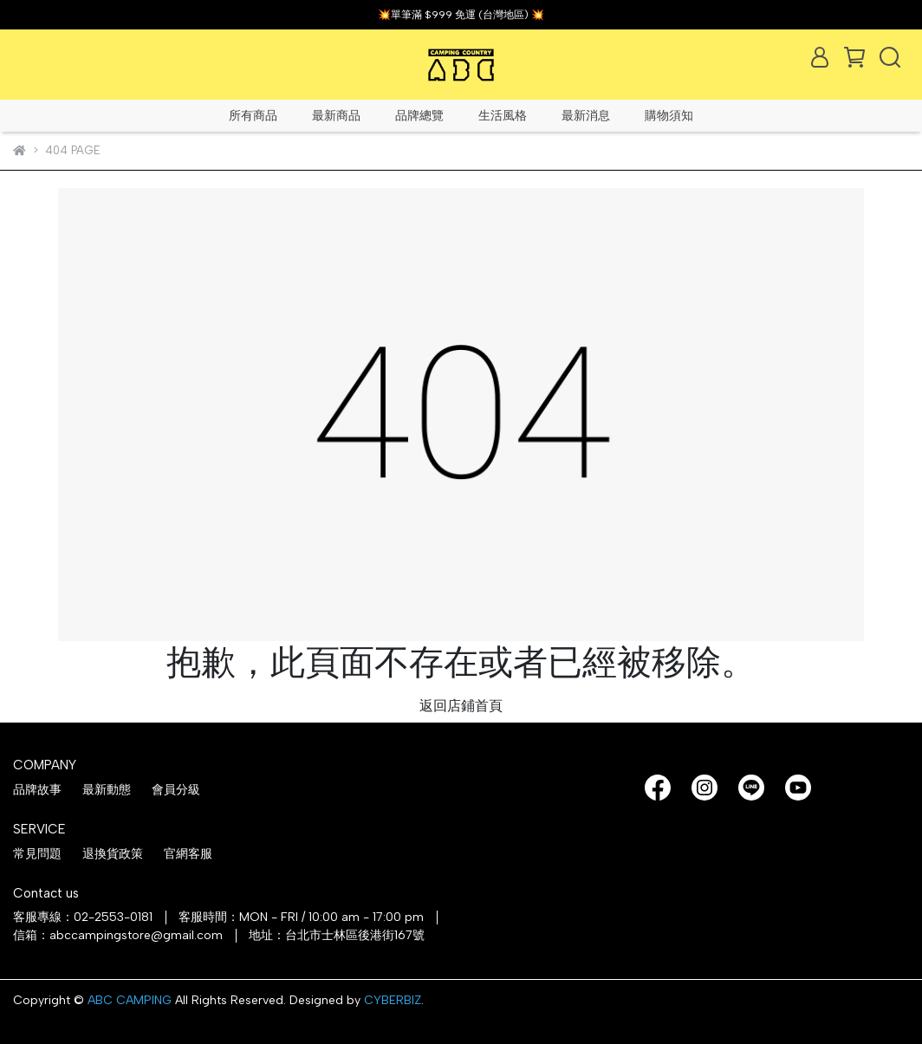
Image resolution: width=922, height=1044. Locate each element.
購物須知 (669, 115)
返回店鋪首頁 (461, 705)
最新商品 (336, 115)
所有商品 (253, 115)
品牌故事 (37, 789)
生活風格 (502, 115)
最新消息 (586, 115)
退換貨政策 (112, 853)
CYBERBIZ (392, 1000)
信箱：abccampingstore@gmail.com (118, 935)
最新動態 (106, 789)
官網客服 (188, 853)
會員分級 (176, 789)
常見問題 (37, 853)
